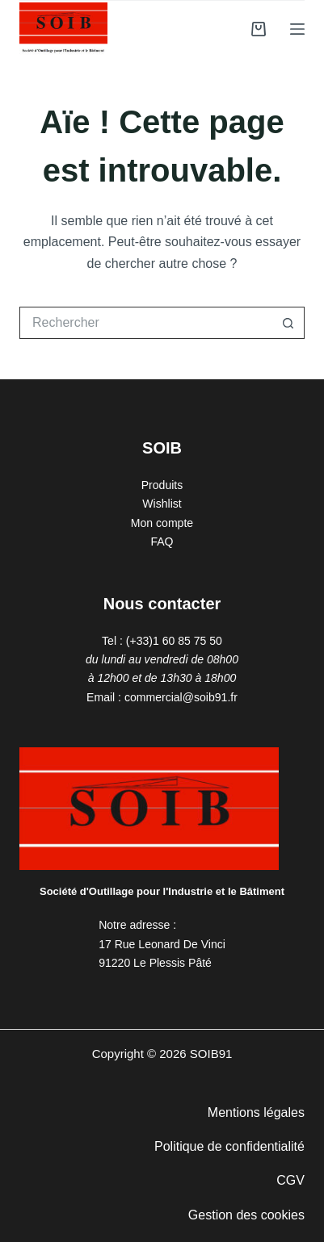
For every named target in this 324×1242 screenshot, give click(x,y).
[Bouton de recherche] (288, 323)
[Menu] (297, 29)
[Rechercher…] (145, 323)
